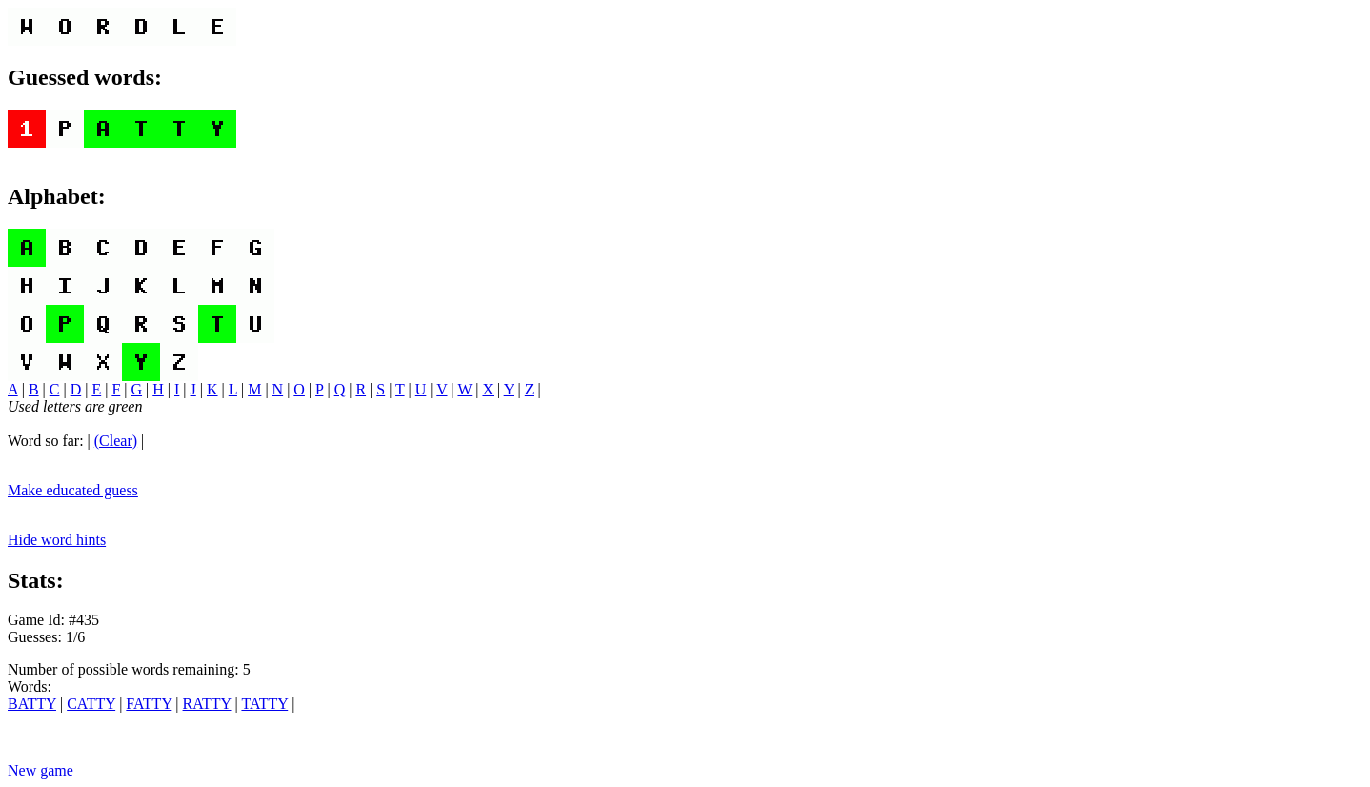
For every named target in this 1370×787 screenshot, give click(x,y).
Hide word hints (57, 540)
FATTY (148, 704)
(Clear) (115, 441)
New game (40, 770)
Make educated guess (73, 490)
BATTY (32, 704)
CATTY (91, 704)
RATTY (207, 704)
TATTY (264, 704)
